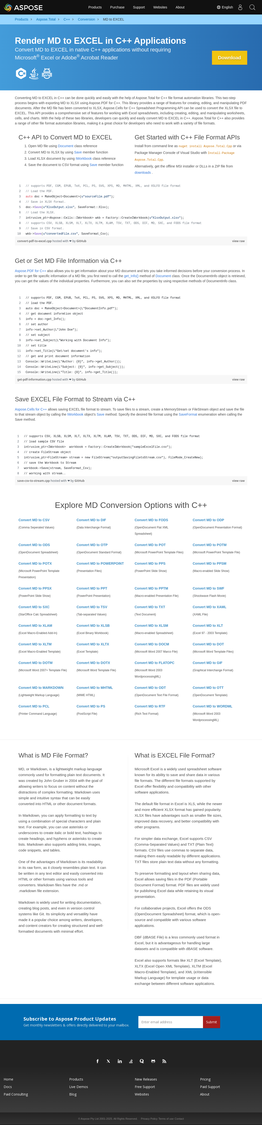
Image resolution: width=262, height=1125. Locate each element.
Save (78, 152)
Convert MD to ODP (208, 520)
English (225, 7)
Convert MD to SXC (34, 607)
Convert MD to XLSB (93, 625)
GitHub (81, 241)
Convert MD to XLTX (93, 644)
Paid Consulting (16, 1094)
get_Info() (131, 276)
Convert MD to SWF (209, 588)
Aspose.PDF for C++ (30, 271)
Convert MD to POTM (210, 545)
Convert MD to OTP (92, 545)
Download (229, 57)
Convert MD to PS (91, 706)
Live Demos (78, 1086)
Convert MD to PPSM (209, 563)
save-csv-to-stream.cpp (34, 481)
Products (95, 7)
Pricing (205, 1079)
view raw (238, 241)
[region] (131, 210)
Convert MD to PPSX (35, 588)
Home (8, 1079)
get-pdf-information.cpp (34, 379)
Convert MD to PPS (150, 563)
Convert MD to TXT (150, 607)
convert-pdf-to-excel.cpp (34, 241)
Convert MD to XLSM (151, 625)
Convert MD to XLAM (35, 625)
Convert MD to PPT (92, 588)
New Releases (146, 1079)
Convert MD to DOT (208, 644)
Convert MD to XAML (209, 607)
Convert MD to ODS (34, 545)
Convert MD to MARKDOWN (41, 688)
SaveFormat (188, 414)
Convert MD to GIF (208, 663)
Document (65, 146)
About (180, 7)
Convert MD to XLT (208, 625)
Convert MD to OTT (208, 688)
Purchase (117, 7)
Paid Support (210, 1086)
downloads (143, 172)
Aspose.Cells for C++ (31, 409)
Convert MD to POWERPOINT (100, 563)
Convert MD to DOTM (36, 663)
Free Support (145, 1086)
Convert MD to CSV (34, 520)
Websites (160, 7)
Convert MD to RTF (150, 706)
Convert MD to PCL (34, 706)
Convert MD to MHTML (95, 688)
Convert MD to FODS (151, 520)
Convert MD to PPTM (151, 588)
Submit (211, 1022)
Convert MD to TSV (92, 607)
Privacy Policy (149, 1118)
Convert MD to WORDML (212, 706)
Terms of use (166, 1118)
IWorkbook (84, 158)
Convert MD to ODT (150, 688)
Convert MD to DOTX (93, 663)
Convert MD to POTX (35, 563)
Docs (8, 1086)
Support (139, 7)
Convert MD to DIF (91, 520)
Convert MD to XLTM (35, 644)
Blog (72, 1094)
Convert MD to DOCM (152, 644)
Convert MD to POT (150, 545)
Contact (179, 1118)
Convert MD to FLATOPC (154, 663)
